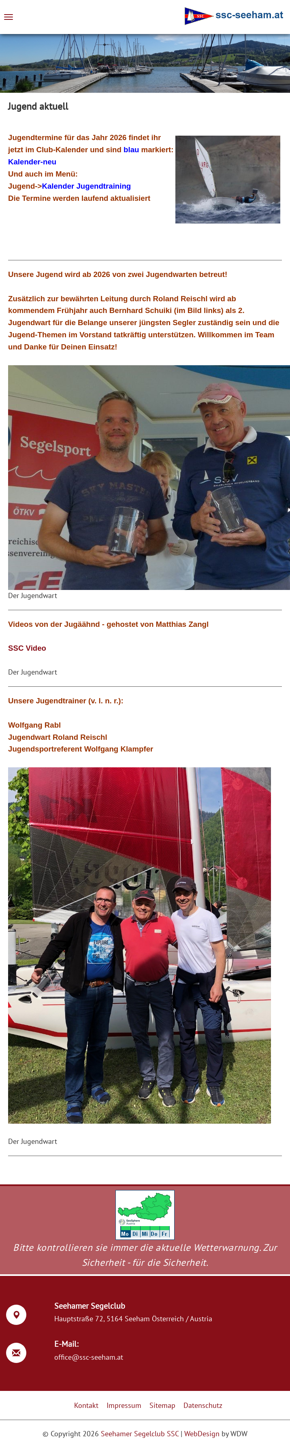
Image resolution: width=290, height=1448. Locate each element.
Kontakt (86, 1405)
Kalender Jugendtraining (86, 186)
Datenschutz (202, 1405)
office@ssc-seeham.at (88, 1357)
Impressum (124, 1405)
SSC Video (27, 648)
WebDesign (202, 1433)
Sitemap (162, 1405)
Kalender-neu (32, 162)
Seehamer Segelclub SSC (140, 1433)
